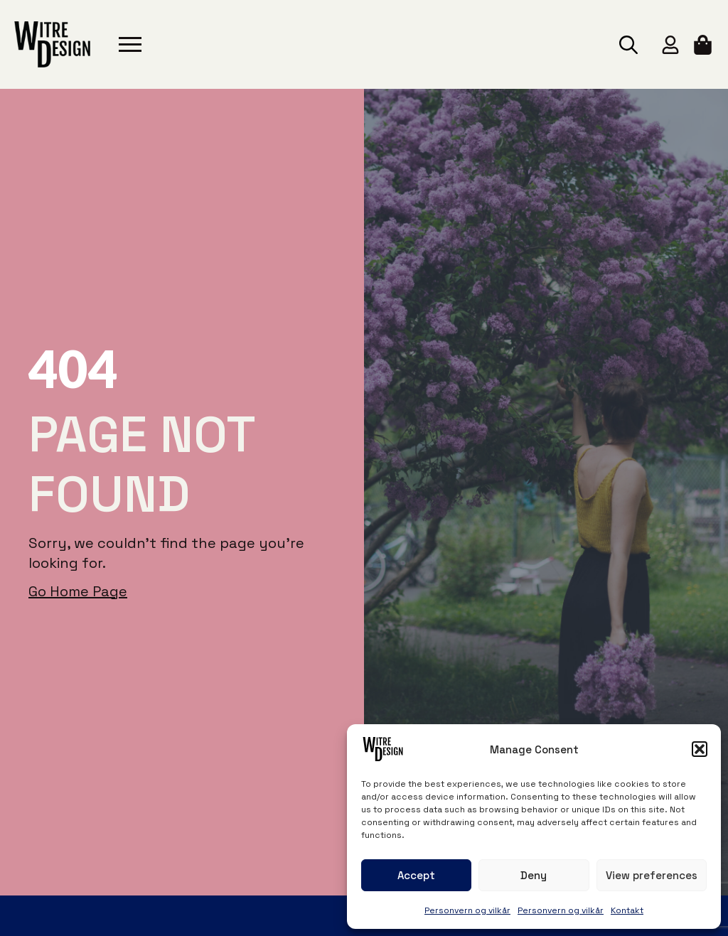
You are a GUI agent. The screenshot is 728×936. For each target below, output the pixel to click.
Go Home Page (77, 591)
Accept (416, 875)
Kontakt (627, 910)
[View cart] (704, 45)
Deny (533, 875)
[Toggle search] (628, 44)
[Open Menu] (130, 44)
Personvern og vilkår (467, 910)
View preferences (651, 875)
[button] (699, 749)
